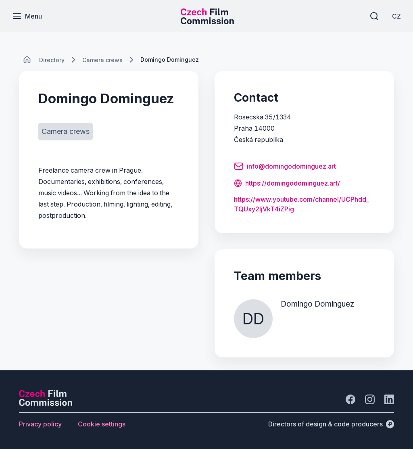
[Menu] (27, 16)
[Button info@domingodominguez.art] (285, 167)
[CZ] (396, 16)
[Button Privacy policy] (40, 424)
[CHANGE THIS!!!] (27, 60)
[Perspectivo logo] (45, 403)
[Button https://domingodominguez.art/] (287, 184)
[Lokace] (52, 60)
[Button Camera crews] (66, 131)
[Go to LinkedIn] (389, 399)
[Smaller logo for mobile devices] (207, 22)
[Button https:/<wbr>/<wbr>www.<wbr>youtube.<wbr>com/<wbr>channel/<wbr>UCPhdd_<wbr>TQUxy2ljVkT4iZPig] (304, 204)
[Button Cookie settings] (101, 424)
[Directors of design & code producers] (331, 424)
